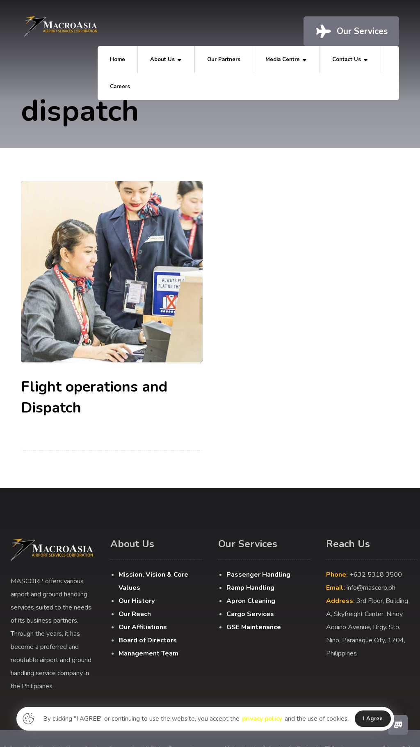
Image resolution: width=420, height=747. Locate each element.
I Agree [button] (373, 718)
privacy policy (262, 719)
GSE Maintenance (253, 627)
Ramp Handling (250, 587)
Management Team (148, 653)
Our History (137, 600)
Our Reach (135, 614)
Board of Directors (148, 640)
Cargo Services (250, 614)
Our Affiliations (143, 627)
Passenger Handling (258, 574)
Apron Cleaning (250, 600)
